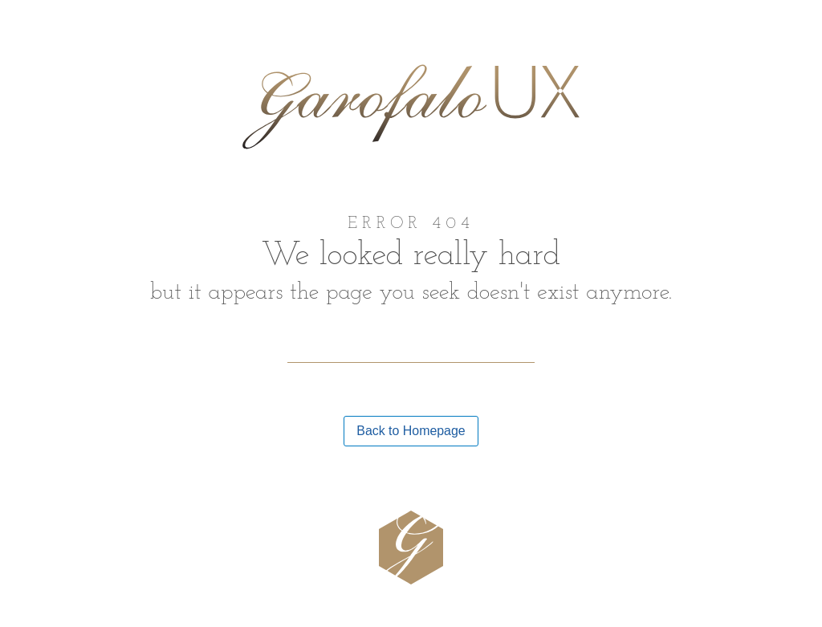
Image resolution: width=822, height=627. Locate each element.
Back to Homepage (410, 431)
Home (43, 31)
